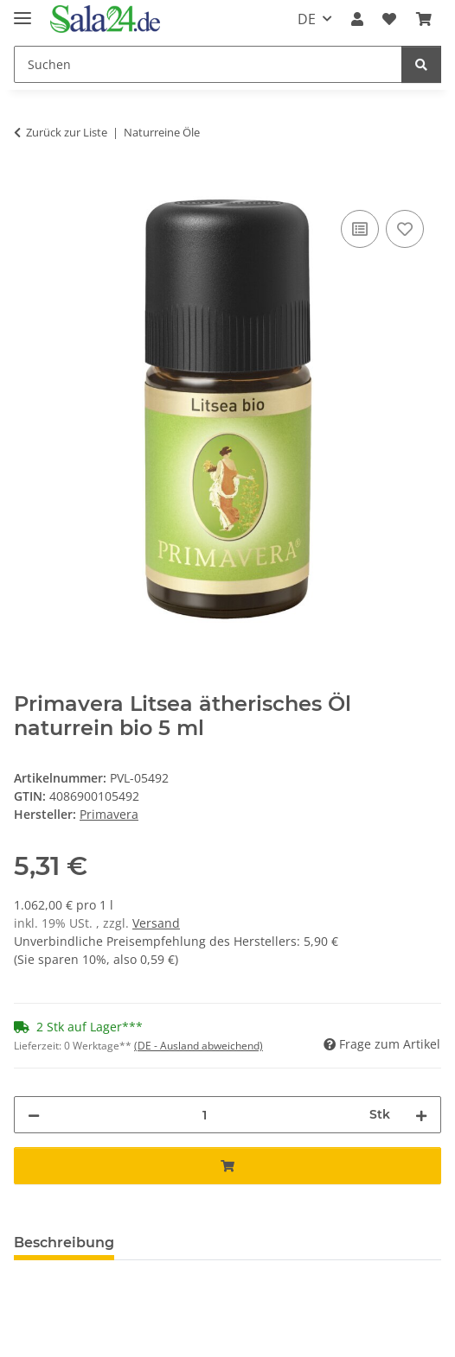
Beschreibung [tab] (64, 1242)
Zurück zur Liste (66, 132)
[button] (357, 19)
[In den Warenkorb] (28, 186)
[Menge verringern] (34, 1114)
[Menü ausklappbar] (22, 11)
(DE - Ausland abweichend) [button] (198, 1045)
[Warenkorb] (424, 19)
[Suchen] (208, 64)
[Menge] (204, 1114)
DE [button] (307, 19)
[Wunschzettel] (389, 19)
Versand (156, 923)
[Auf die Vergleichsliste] (360, 229)
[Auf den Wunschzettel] (405, 229)
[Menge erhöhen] (421, 1114)
